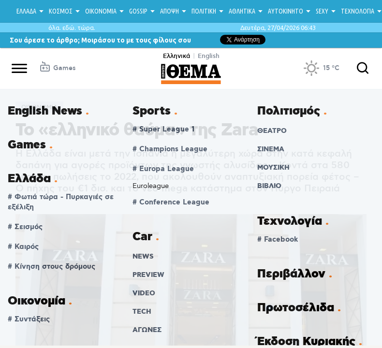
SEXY (322, 11)
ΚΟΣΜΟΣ (61, 11)
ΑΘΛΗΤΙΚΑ (242, 11)
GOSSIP (138, 11)
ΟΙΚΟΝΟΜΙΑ (101, 11)
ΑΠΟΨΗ (169, 11)
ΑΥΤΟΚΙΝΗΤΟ (285, 11)
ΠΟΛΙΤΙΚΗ (203, 11)
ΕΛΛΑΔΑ (26, 11)
